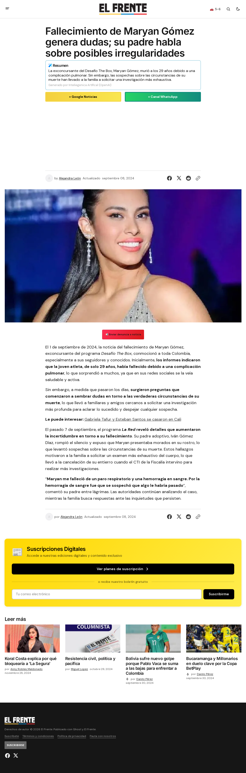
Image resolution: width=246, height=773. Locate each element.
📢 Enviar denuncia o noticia (123, 334)
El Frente (90, 729)
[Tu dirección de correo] (107, 594)
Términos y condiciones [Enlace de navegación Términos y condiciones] (38, 736)
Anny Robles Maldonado (26, 669)
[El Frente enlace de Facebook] (8, 756)
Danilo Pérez (144, 679)
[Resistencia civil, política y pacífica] (92, 662)
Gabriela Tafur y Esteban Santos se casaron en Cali (132, 419)
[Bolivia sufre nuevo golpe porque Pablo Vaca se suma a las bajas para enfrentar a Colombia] (153, 666)
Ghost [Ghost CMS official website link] (77, 729)
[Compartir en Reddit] (188, 178)
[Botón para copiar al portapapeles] (197, 178)
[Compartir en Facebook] (170, 178)
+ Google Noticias (83, 97)
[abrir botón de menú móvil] (7, 9)
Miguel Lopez (79, 669)
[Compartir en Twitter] (179, 178)
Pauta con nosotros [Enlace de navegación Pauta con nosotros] (103, 736)
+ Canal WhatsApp (163, 97)
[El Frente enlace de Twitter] (15, 756)
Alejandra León (70, 178)
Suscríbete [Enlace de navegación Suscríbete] (12, 736)
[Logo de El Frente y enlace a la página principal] (123, 9)
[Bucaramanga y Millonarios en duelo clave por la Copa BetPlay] (213, 664)
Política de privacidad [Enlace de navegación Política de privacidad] (72, 736)
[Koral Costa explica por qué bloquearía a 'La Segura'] (32, 662)
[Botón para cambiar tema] (237, 9)
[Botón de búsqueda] (228, 9)
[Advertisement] (123, 135)
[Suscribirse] (218, 594)
